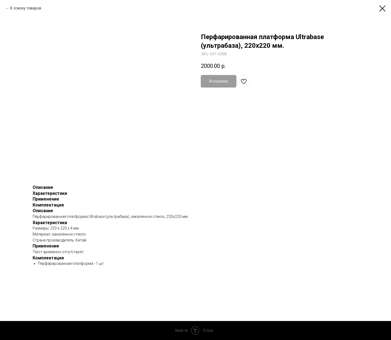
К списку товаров (25, 8)
